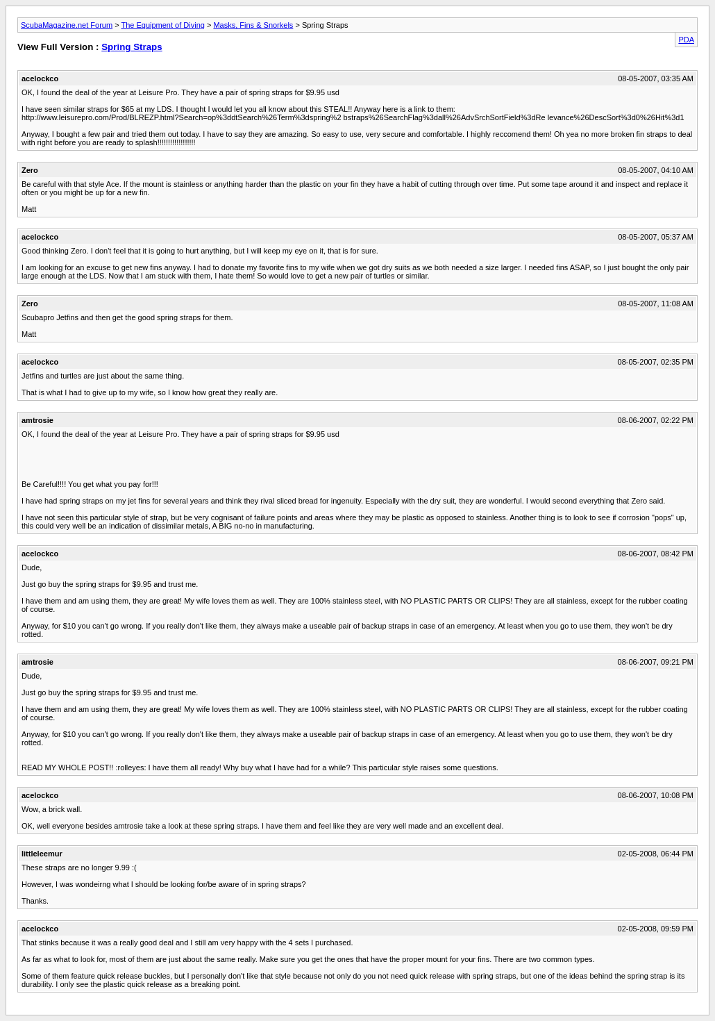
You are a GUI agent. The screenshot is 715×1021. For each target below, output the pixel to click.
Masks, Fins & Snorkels (253, 25)
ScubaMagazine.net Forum (66, 25)
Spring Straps (131, 47)
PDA (686, 39)
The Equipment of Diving (162, 25)
